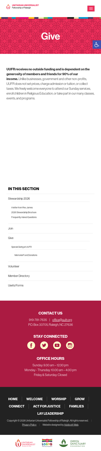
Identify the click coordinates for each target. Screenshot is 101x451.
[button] (97, 44)
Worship (58, 399)
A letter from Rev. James (22, 207)
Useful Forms (15, 285)
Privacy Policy (29, 424)
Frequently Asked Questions (24, 217)
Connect (17, 406)
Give (10, 238)
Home (13, 399)
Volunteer (13, 266)
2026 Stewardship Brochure (23, 212)
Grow (80, 399)
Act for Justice (47, 406)
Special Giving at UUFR (21, 247)
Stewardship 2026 (19, 198)
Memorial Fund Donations (26, 255)
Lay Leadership (50, 413)
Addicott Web (71, 424)
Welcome (34, 399)
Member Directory (19, 276)
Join (10, 228)
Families (76, 406)
